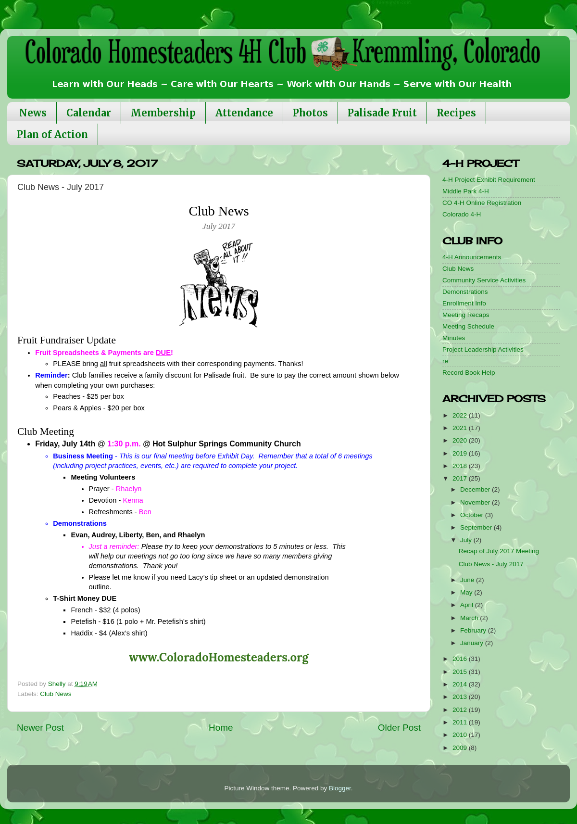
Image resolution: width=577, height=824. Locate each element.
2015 (460, 671)
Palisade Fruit (382, 113)
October (472, 515)
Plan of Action (52, 134)
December (476, 489)
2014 (460, 684)
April (467, 604)
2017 (460, 478)
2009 (460, 747)
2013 (460, 696)
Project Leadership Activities (483, 349)
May (467, 592)
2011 (460, 722)
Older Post (399, 728)
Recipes (456, 113)
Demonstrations (465, 291)
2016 (460, 658)
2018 (460, 465)
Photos (310, 113)
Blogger (340, 788)
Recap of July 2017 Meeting (499, 551)
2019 (460, 453)
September (477, 527)
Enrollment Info (464, 303)
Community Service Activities (484, 280)
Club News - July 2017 (491, 564)
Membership (163, 113)
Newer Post (40, 728)
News (33, 113)
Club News (55, 693)
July (467, 540)
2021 (460, 427)
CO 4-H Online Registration (481, 202)
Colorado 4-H (461, 214)
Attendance (244, 113)
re (445, 361)
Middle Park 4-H (465, 191)
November (476, 502)
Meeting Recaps (465, 314)
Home (221, 728)
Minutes (453, 338)
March (470, 617)
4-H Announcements (471, 257)
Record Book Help (468, 372)
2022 (460, 415)
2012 (460, 709)
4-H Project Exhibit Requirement (488, 179)
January (472, 643)
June (468, 579)
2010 (460, 734)
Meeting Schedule (468, 326)
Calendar (88, 113)
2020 (460, 440)
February (474, 630)
